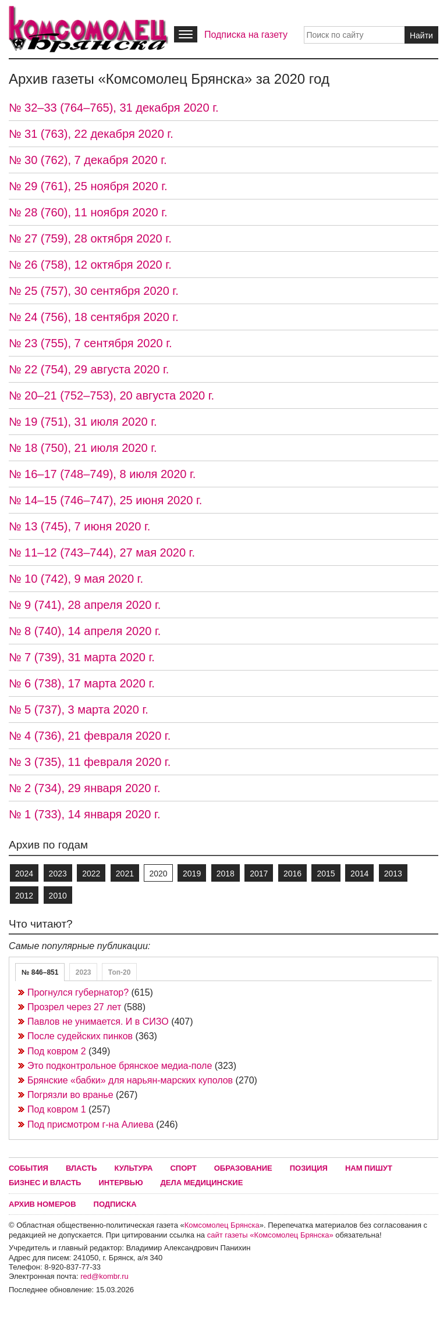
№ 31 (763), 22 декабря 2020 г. (91, 133)
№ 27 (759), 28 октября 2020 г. (90, 238)
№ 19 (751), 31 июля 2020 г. (83, 421)
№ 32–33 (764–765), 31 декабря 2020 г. (114, 107)
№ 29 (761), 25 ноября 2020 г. (88, 186)
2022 (91, 873)
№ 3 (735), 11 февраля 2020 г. (90, 761)
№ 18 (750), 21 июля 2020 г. (83, 447)
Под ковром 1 (56, 1109)
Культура (134, 1168)
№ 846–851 (40, 972)
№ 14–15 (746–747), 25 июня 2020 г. (105, 500)
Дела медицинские (202, 1182)
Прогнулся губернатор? (78, 992)
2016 (292, 873)
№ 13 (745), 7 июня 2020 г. (79, 526)
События (28, 1168)
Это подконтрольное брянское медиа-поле (119, 1066)
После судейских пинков (80, 1036)
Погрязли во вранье (70, 1095)
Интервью (120, 1182)
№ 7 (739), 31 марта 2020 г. (82, 657)
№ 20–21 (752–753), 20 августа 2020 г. (111, 395)
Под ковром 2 (56, 1051)
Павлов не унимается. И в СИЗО (98, 1021)
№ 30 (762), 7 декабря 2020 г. (88, 160)
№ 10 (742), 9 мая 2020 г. (76, 578)
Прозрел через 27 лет (74, 1007)
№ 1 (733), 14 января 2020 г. (84, 814)
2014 (359, 873)
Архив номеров (42, 1204)
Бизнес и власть (45, 1182)
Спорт (183, 1168)
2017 (259, 873)
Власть (81, 1168)
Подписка (115, 1204)
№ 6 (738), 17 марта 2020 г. (82, 683)
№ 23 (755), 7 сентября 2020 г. (90, 343)
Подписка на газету (246, 35)
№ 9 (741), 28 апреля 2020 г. (85, 604)
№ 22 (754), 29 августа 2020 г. (89, 369)
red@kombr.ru (104, 1276)
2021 (125, 873)
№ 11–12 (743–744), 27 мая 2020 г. (102, 552)
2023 (58, 873)
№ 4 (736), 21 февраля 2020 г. (90, 735)
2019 (192, 873)
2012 (24, 895)
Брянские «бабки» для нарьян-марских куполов (130, 1080)
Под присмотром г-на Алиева (90, 1124)
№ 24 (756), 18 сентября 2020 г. (94, 317)
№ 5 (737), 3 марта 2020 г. (78, 709)
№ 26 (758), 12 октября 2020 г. (90, 264)
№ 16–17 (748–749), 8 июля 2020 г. (102, 474)
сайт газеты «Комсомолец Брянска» (270, 1235)
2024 (24, 873)
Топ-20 (119, 972)
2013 (393, 873)
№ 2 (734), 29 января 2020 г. (84, 788)
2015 (326, 873)
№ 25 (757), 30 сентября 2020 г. (94, 290)
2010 (58, 895)
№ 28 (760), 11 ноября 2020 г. (88, 212)
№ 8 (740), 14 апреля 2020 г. (85, 631)
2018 (226, 873)
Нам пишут (368, 1168)
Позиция (309, 1168)
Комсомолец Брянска (222, 1225)
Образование (243, 1168)
